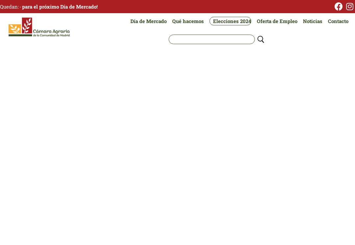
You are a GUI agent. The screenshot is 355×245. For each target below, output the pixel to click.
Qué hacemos (188, 21)
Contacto (338, 21)
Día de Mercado (148, 21)
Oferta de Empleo (277, 21)
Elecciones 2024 (232, 21)
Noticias (312, 21)
